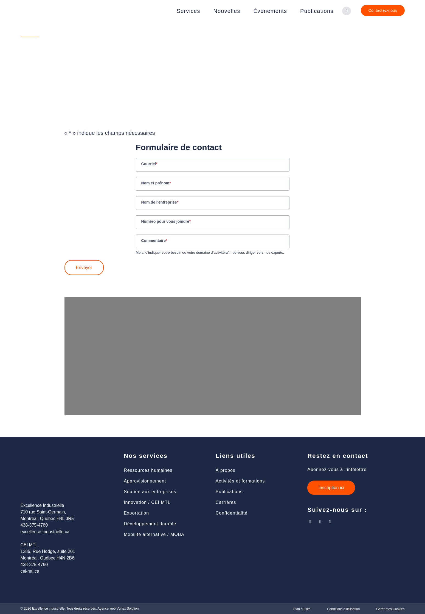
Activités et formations (240, 481)
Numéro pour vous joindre (166, 222)
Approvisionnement (145, 481)
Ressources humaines (148, 470)
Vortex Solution (128, 608)
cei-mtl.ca (30, 571)
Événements (270, 11)
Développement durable (150, 523)
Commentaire (154, 241)
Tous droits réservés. (81, 608)
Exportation (136, 513)
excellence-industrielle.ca (45, 531)
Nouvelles (226, 11)
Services (188, 11)
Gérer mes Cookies (390, 609)
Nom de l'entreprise (160, 203)
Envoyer (84, 267)
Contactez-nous (382, 10)
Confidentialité (231, 513)
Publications (316, 11)
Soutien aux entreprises (150, 491)
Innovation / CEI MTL (147, 502)
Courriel (149, 164)
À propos (225, 470)
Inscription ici (331, 487)
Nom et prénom (156, 183)
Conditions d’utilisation (343, 609)
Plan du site (302, 609)
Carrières (226, 502)
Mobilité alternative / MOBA (154, 534)
